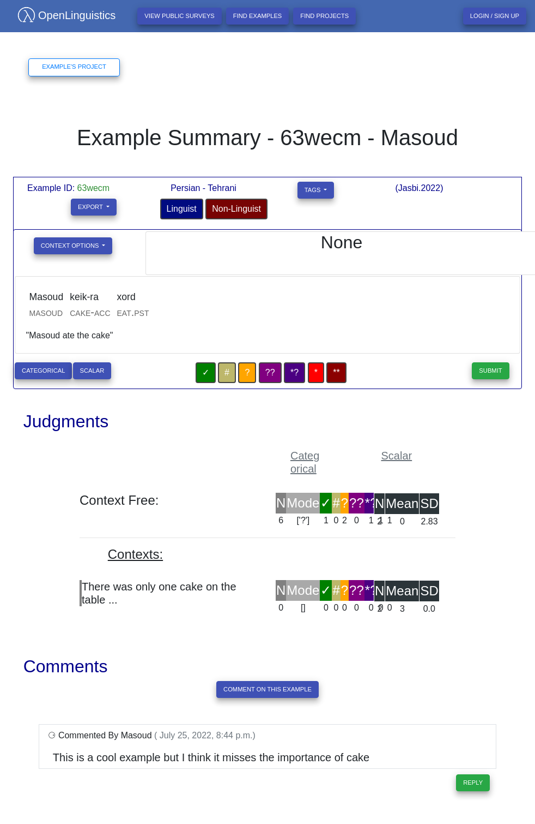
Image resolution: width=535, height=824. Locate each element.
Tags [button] (314, 190)
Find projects (324, 16)
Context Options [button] (71, 245)
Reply (473, 782)
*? (294, 372)
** (336, 372)
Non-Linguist (236, 208)
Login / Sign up (494, 16)
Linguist (182, 208)
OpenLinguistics (62, 15)
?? (270, 372)
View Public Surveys (179, 16)
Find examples (257, 16)
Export (91, 207)
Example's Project (74, 66)
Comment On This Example (267, 689)
